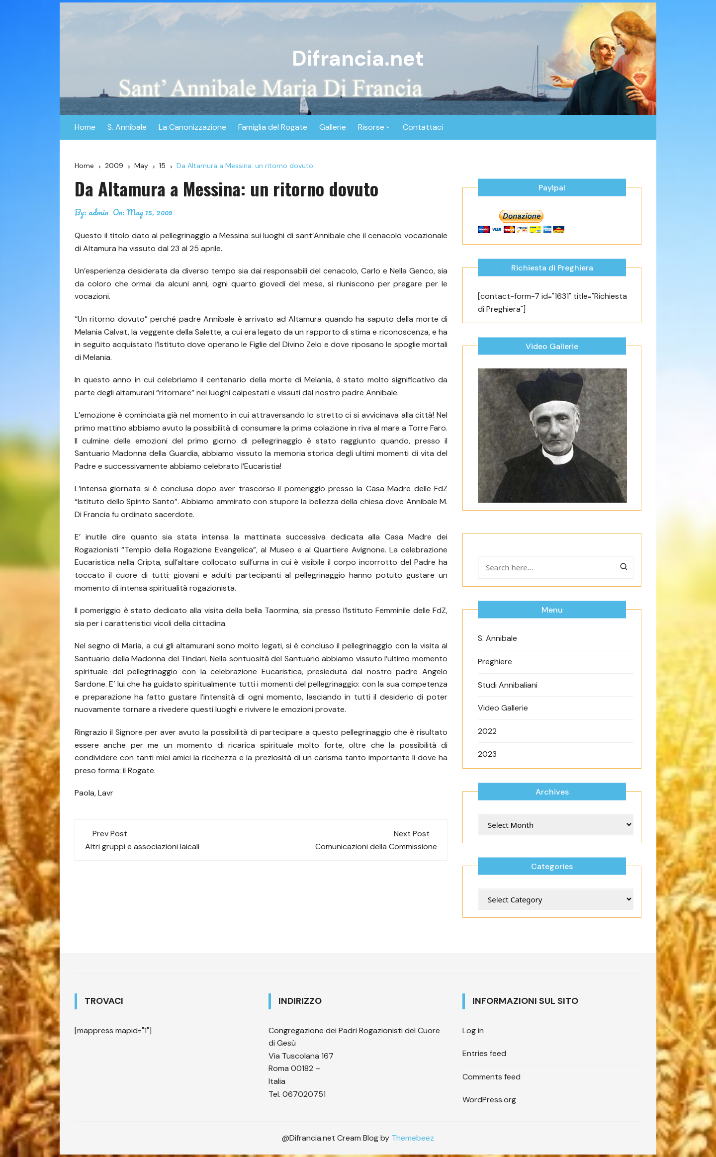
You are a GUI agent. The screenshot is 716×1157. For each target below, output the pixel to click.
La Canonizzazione (192, 127)
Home (85, 127)
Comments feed (491, 1076)
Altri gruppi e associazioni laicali (142, 846)
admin (98, 212)
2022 (487, 731)
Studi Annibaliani (507, 685)
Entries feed (484, 1053)
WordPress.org (489, 1099)
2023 (487, 754)
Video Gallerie (503, 708)
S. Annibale (127, 127)
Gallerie (332, 127)
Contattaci (423, 127)
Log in (473, 1030)
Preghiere (495, 661)
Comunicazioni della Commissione (376, 846)
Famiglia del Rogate (272, 127)
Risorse (371, 127)
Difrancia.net (358, 58)
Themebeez (412, 1138)
